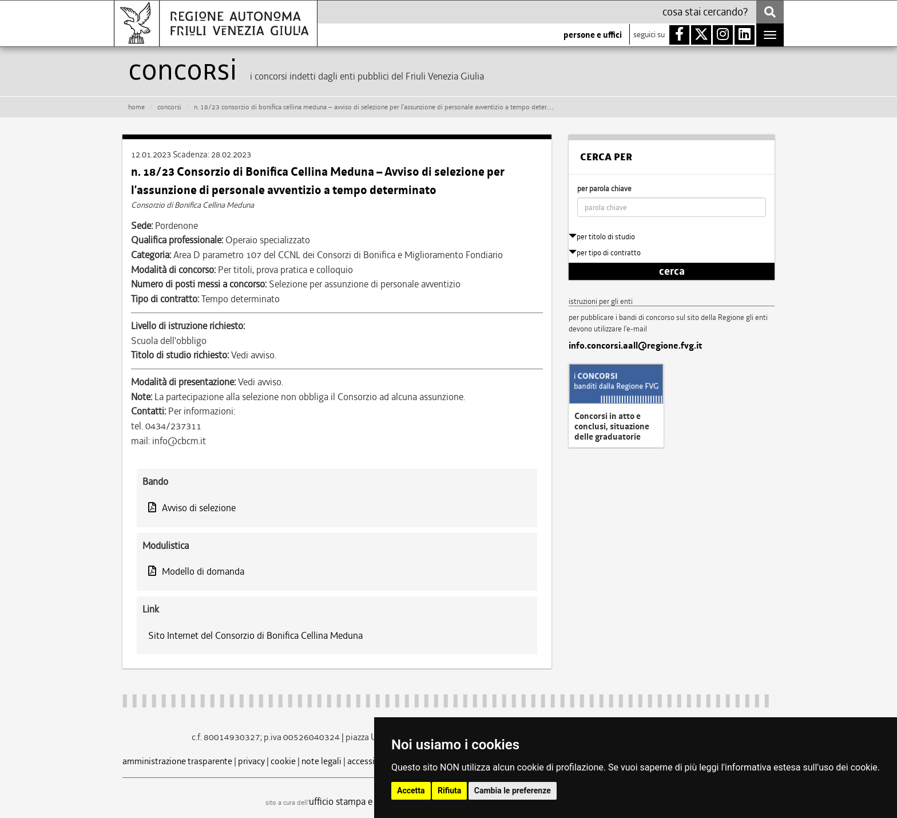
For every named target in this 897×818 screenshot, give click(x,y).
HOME (136, 107)
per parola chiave (604, 188)
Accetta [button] (411, 790)
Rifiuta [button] (449, 790)
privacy (251, 761)
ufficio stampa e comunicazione (371, 801)
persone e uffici (592, 35)
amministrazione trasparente (177, 761)
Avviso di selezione (192, 507)
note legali (321, 761)
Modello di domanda (196, 571)
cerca (672, 271)
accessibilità (371, 761)
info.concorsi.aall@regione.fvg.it (635, 346)
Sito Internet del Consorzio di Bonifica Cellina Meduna (255, 635)
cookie (283, 761)
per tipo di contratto (605, 253)
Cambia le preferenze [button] (512, 790)
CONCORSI (169, 107)
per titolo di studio (602, 237)
